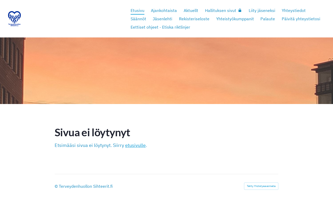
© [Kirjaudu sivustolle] (57, 186)
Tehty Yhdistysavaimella (261, 186)
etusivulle (135, 145)
